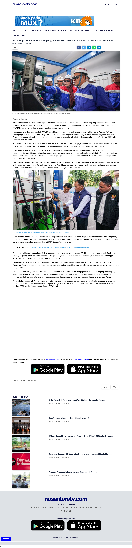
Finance (24, 31)
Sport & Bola (35, 31)
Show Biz (85, 31)
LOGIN (116, 4)
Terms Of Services (54, 507)
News (15, 31)
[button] (79, 47)
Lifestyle (95, 31)
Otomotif (62, 31)
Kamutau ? (110, 31)
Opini (23, 35)
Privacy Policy (42, 507)
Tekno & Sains (74, 31)
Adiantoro (23, 119)
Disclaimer (65, 507)
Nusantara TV (31, 380)
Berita (16, 380)
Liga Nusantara (49, 31)
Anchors (98, 507)
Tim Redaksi (90, 507)
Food (102, 31)
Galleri (16, 35)
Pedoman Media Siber (77, 507)
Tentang (34, 507)
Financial (23, 380)
